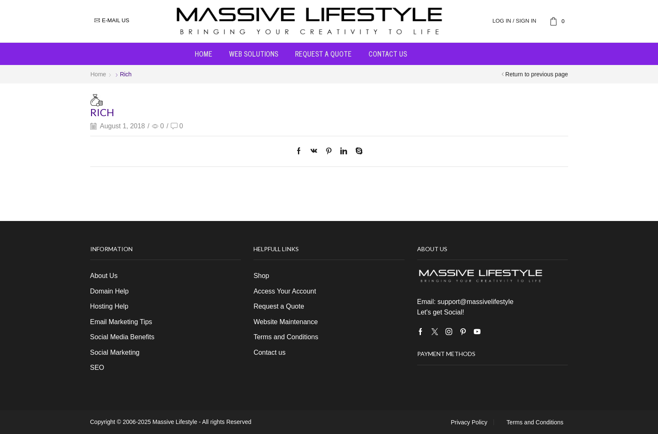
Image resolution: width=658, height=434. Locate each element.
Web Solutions (253, 53)
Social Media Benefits (122, 336)
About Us (104, 275)
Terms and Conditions (285, 336)
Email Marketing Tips (121, 321)
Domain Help (109, 291)
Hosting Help (109, 306)
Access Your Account (284, 291)
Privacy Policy (469, 422)
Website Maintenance (285, 321)
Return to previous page (536, 74)
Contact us (387, 53)
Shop (261, 275)
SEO (97, 367)
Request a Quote (323, 53)
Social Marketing (115, 352)
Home (203, 53)
